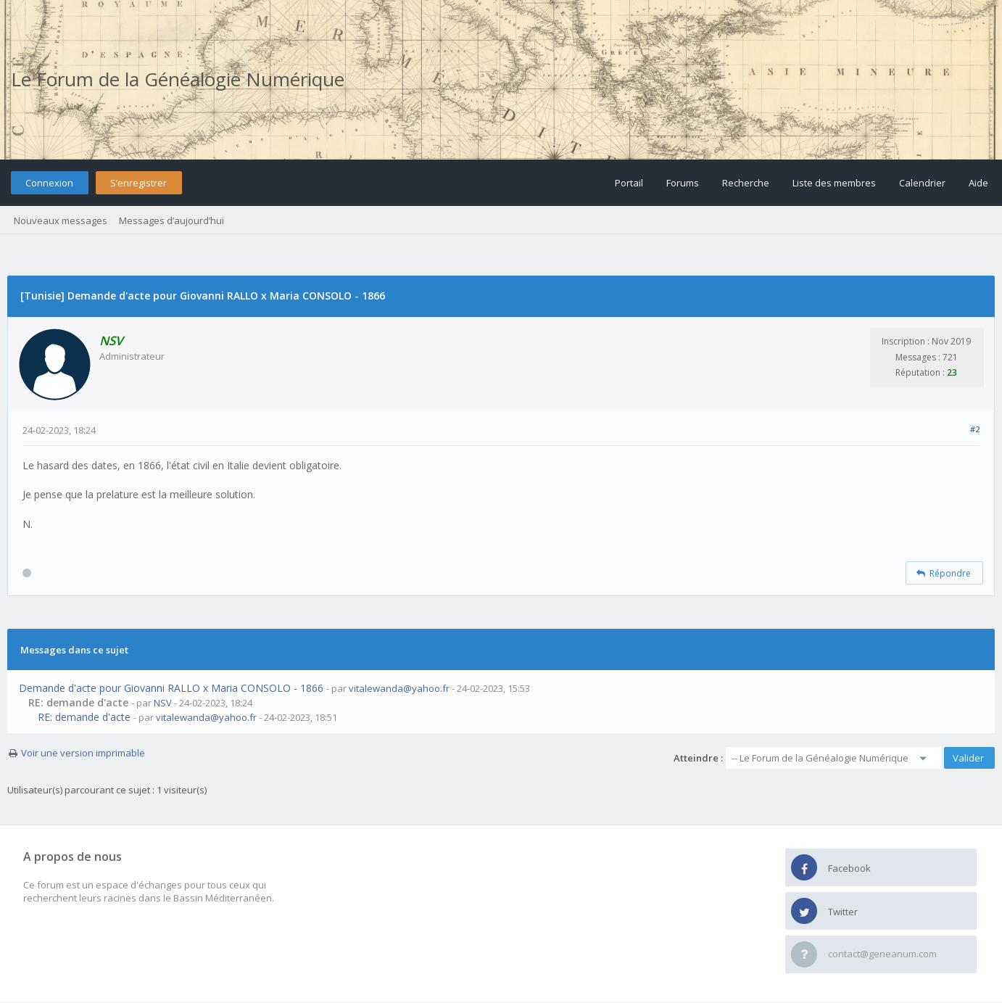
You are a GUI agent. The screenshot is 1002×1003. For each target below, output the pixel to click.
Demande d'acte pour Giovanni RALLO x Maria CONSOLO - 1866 (171, 688)
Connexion (49, 182)
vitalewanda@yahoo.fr (399, 688)
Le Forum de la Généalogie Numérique (177, 79)
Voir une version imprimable (83, 752)
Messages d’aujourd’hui (171, 220)
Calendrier (922, 182)
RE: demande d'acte (84, 717)
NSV (163, 702)
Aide (978, 182)
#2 (975, 429)
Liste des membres (834, 182)
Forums (682, 182)
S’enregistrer (138, 182)
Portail (629, 182)
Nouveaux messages (60, 220)
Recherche (745, 182)
